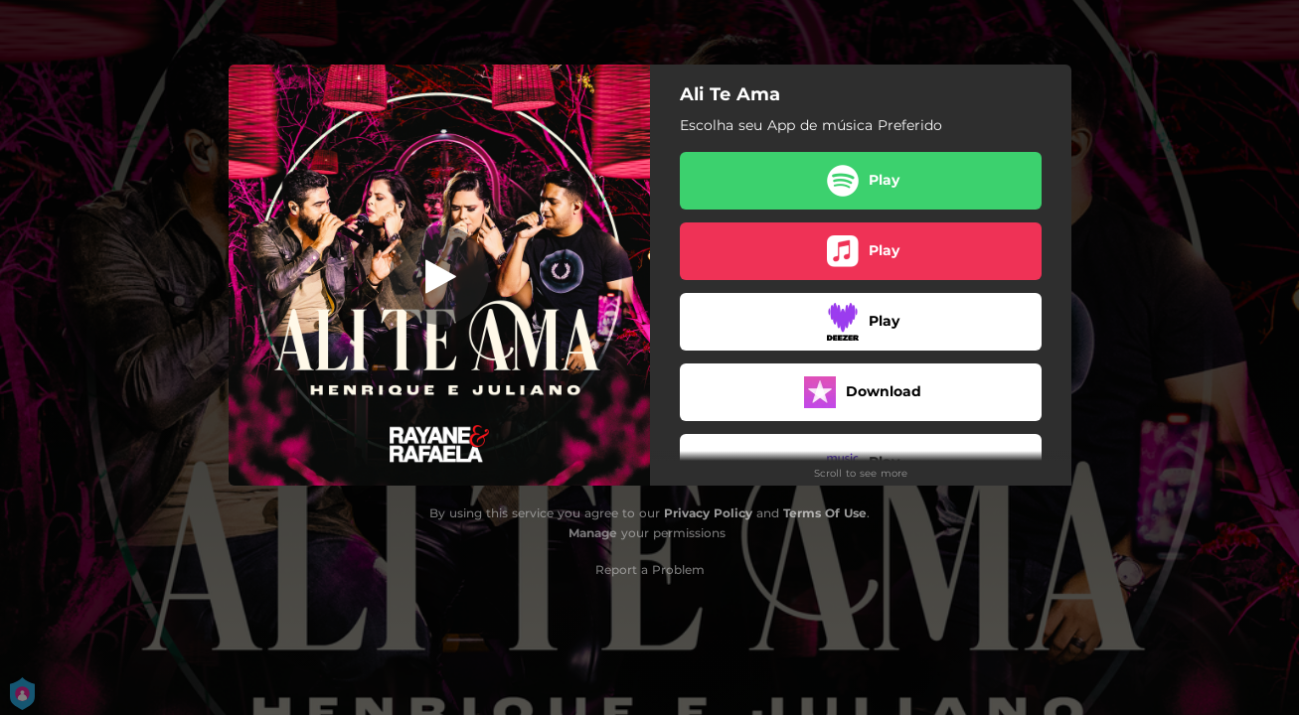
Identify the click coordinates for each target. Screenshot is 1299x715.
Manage (592, 532)
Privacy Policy (708, 512)
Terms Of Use (825, 512)
